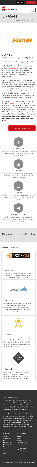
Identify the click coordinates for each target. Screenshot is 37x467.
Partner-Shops (7, 447)
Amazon (19, 436)
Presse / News (7, 442)
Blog (4, 453)
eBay (18, 438)
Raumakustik (14, 82)
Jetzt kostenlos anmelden (22, 128)
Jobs (4, 449)
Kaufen (23, 20)
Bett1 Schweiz (21, 445)
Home (17, 20)
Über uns (5, 451)
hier (5, 120)
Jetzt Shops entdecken (22, 450)
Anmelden (20, 2)
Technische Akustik (12, 68)
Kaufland (19, 440)
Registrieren (30, 2)
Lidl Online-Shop (22, 442)
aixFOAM (11, 103)
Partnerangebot (7, 445)
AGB (4, 440)
